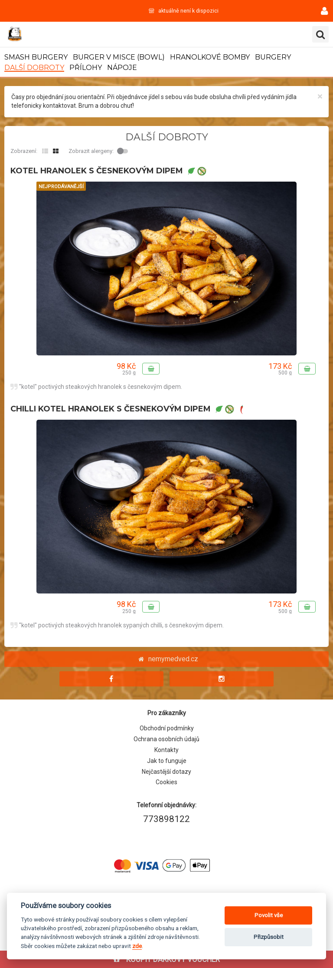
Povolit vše (269, 915)
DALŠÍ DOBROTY (34, 67)
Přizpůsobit (269, 937)
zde (137, 945)
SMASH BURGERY (36, 57)
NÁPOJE (122, 67)
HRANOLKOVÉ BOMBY (210, 57)
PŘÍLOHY (85, 67)
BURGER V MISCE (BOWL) (119, 57)
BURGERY (273, 57)
